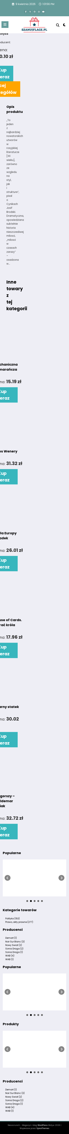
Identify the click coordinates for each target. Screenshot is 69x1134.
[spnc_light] (64, 25)
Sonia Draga (14, 948)
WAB (9, 955)
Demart (11, 937)
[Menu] (4, 24)
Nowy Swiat (13, 945)
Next (61, 878)
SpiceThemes (42, 1128)
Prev (7, 878)
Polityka (12, 918)
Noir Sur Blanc (15, 941)
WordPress (43, 1125)
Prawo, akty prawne (19, 922)
